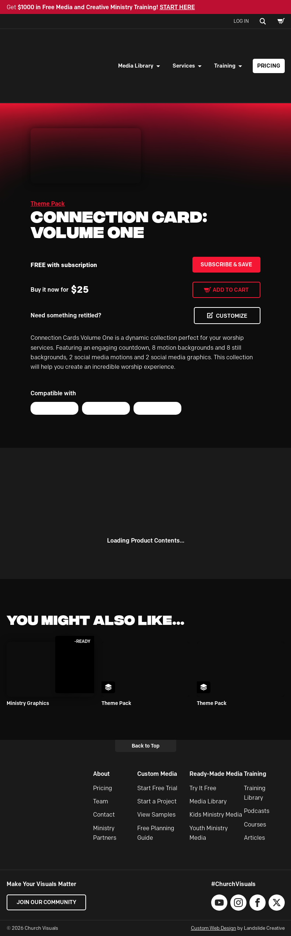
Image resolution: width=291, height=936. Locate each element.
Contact (104, 814)
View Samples (156, 814)
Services (184, 65)
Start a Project (157, 801)
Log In (241, 21)
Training (224, 65)
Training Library (255, 793)
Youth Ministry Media (208, 833)
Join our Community (47, 902)
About (101, 773)
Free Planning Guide (155, 833)
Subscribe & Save (226, 264)
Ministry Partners (104, 833)
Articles (254, 837)
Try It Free (202, 788)
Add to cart (231, 290)
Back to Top (146, 745)
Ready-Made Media (215, 773)
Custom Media (157, 773)
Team (100, 801)
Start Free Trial (157, 788)
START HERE (177, 7)
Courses (255, 824)
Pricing (268, 65)
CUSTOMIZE (231, 316)
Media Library (135, 65)
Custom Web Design (213, 928)
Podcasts (256, 811)
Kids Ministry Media (215, 814)
